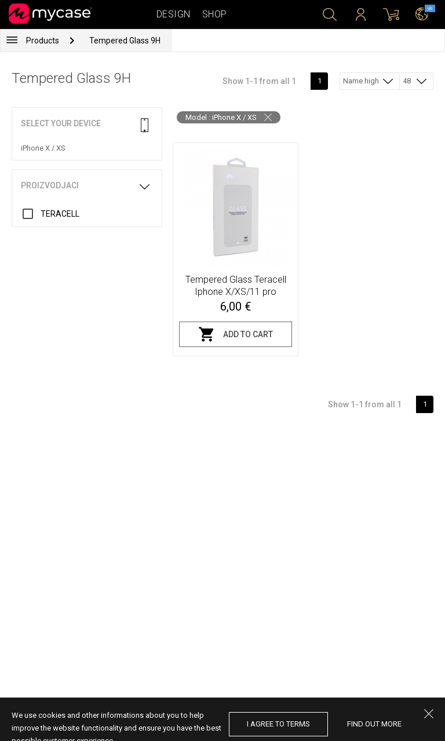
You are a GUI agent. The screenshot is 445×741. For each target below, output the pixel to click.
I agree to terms (278, 724)
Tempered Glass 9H (125, 40)
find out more (374, 724)
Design (173, 14)
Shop (214, 14)
